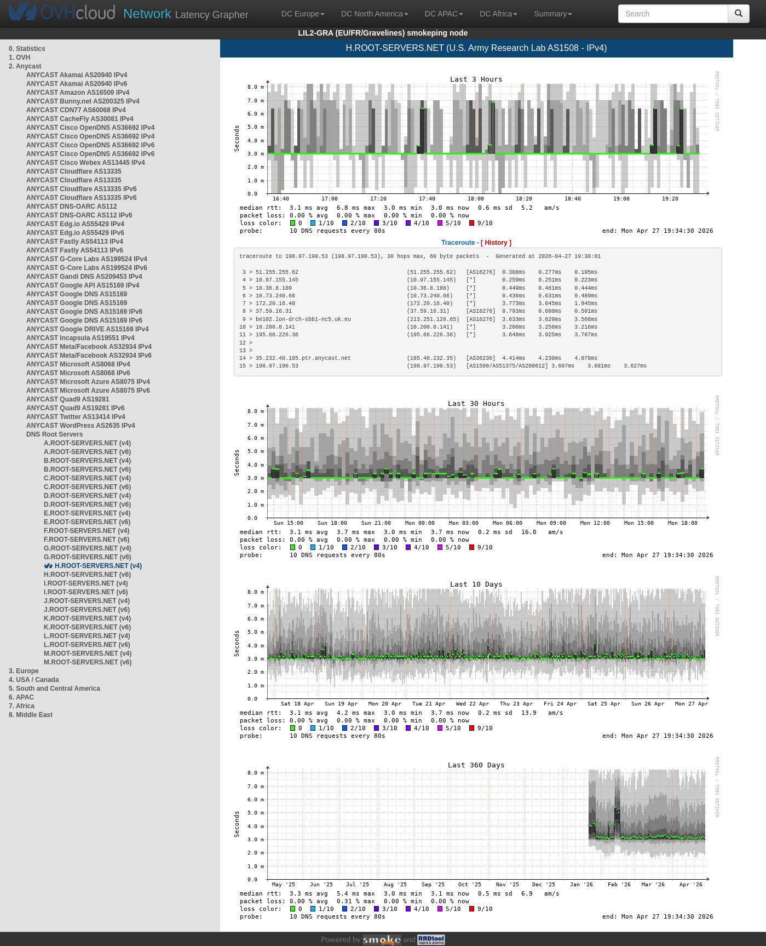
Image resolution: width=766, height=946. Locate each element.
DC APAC (444, 13)
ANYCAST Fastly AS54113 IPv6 (74, 250)
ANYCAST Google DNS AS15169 (76, 294)
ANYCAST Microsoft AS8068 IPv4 (78, 364)
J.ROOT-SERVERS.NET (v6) (87, 610)
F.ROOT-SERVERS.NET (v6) (86, 539)
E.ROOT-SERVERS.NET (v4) (87, 513)
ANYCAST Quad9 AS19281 (68, 399)
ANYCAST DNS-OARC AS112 (71, 206)
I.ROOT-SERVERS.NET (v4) (86, 583)
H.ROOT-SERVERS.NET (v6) (87, 574)
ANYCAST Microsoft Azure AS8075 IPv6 (88, 390)
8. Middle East (31, 715)
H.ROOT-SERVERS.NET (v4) (98, 566)
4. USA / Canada (34, 680)
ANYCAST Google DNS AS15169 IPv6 (84, 312)
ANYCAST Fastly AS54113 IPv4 (74, 241)
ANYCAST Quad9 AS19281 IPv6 (75, 408)
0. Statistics (27, 49)
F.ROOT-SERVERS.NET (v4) (86, 531)
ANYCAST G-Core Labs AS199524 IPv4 (86, 259)
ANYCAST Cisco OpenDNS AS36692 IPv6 (90, 145)
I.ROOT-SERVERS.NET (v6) (86, 592)
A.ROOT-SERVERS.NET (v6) (87, 452)
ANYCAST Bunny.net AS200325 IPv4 (83, 101)
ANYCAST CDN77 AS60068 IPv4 (76, 110)
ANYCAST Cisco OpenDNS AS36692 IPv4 (90, 127)
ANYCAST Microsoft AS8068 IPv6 (78, 373)
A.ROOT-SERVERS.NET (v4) (87, 443)
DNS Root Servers (54, 434)
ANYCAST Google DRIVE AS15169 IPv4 (87, 329)
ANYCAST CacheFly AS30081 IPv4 (80, 119)
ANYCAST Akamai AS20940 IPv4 (77, 75)
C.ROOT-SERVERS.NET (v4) (87, 478)
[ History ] (496, 242)
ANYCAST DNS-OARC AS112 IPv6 (79, 215)
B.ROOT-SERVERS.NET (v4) (87, 461)
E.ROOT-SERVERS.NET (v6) (87, 522)
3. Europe (24, 671)
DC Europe (303, 13)
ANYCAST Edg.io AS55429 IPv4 (75, 224)
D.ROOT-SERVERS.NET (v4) (87, 496)
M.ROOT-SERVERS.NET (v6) (87, 662)
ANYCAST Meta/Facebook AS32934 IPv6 (89, 355)
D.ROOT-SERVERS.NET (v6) (87, 504)
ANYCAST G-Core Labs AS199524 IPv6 (86, 268)
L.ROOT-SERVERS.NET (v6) (87, 645)
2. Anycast (25, 66)
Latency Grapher (186, 13)
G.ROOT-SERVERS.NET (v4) (87, 548)
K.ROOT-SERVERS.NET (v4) (87, 618)
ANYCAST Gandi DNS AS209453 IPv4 (84, 276)
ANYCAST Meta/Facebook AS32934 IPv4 (89, 347)
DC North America (374, 13)
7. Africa (21, 706)
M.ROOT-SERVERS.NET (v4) (87, 653)
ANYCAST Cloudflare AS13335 (74, 171)
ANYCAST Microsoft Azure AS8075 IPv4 (88, 382)
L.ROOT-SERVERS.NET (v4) (87, 636)
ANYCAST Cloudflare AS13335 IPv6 (81, 189)
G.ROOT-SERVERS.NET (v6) (87, 557)
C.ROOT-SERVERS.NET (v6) (87, 487)
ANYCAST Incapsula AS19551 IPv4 (80, 338)
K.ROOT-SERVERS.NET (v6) (87, 627)
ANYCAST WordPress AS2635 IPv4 (80, 425)
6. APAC (21, 697)
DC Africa (498, 13)
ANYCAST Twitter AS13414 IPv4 (75, 417)
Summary (553, 13)
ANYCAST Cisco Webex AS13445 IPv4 (85, 163)
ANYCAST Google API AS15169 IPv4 (83, 285)
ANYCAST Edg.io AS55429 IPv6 (75, 233)
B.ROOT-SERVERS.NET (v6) (87, 469)
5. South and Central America (54, 688)
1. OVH (19, 57)
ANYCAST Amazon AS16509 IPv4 (78, 92)
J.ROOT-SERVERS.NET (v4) (87, 601)
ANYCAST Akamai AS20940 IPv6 (77, 84)
